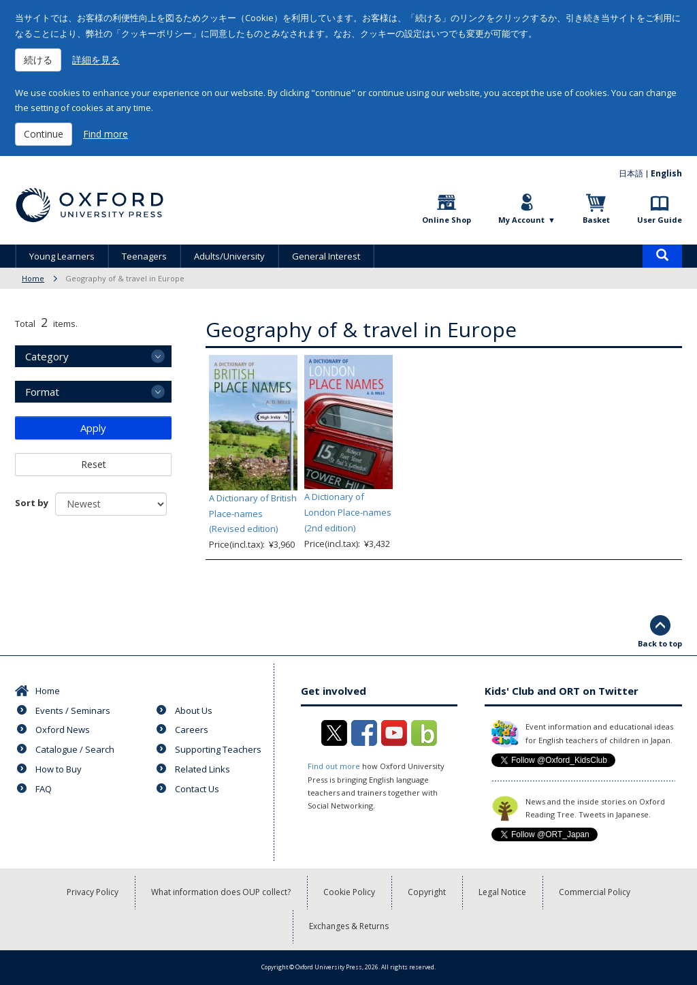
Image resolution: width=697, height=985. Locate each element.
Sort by (31, 503)
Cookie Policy (349, 892)
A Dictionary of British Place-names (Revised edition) (253, 513)
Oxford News (62, 729)
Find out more (334, 766)
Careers (191, 729)
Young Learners (62, 256)
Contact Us (197, 789)
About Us (193, 710)
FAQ (43, 789)
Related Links (202, 769)
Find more (105, 133)
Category (47, 356)
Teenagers (144, 256)
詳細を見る (96, 59)
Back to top (660, 643)
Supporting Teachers (218, 749)
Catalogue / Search (74, 749)
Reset (93, 464)
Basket (596, 220)
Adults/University (229, 256)
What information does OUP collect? (221, 892)
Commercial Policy (594, 892)
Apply (93, 428)
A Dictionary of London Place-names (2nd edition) (347, 512)
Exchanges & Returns (349, 926)
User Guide (659, 220)
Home (33, 278)
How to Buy (58, 769)
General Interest (326, 256)
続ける (38, 59)
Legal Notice (502, 892)
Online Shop (446, 220)
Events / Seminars (72, 710)
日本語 (631, 173)
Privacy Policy (92, 892)
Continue (43, 133)
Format (42, 391)
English (666, 173)
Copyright (427, 892)
